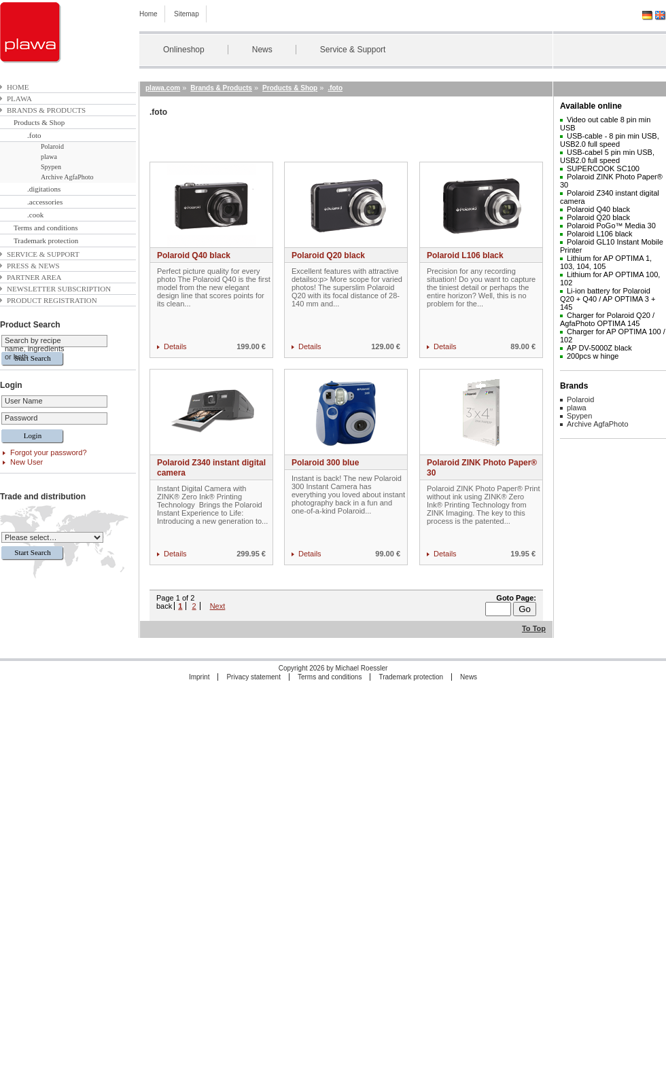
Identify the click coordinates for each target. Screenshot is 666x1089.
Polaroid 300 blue (325, 462)
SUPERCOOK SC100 (603, 168)
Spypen (51, 167)
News (262, 49)
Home (148, 14)
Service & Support (353, 49)
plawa (19, 98)
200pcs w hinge (592, 356)
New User (26, 462)
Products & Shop (39, 122)
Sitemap (186, 14)
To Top (534, 628)
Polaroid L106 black (465, 255)
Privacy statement (253, 677)
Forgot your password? (48, 452)
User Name (24, 401)
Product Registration (52, 300)
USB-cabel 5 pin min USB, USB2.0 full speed (607, 156)
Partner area (34, 277)
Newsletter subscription (59, 289)
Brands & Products (46, 110)
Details (175, 346)
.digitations (43, 189)
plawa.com (162, 88)
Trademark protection (46, 240)
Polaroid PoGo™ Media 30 (611, 225)
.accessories (45, 202)
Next (218, 606)
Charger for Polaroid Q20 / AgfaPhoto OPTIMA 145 (607, 319)
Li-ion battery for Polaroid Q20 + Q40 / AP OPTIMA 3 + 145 (607, 299)
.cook (35, 215)
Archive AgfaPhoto (67, 177)
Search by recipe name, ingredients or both (34, 348)
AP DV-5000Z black (599, 348)
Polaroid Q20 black (328, 255)
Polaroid (52, 146)
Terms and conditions (46, 228)
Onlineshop (184, 49)
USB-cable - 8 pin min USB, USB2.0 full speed (609, 140)
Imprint (199, 677)
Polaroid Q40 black (193, 255)
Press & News (33, 266)
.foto (34, 135)
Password (21, 418)
